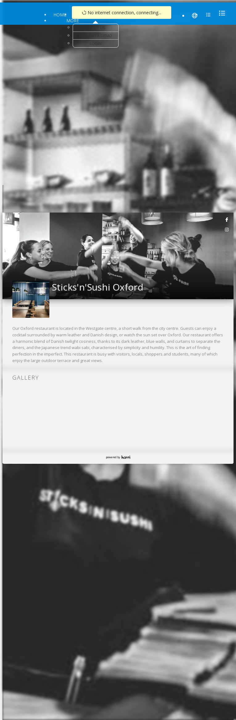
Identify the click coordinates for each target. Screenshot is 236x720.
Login (95, 43)
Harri (126, 457)
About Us (95, 27)
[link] (227, 219)
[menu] (220, 13)
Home (59, 15)
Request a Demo (95, 35)
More (72, 21)
